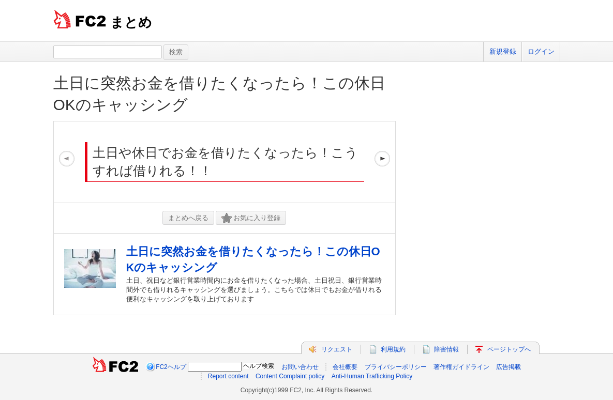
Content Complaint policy (290, 376)
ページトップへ (509, 349)
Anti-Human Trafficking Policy (372, 376)
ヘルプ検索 (258, 366)
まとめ (131, 22)
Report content (228, 376)
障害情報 (446, 349)
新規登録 (502, 51)
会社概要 (345, 367)
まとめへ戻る (188, 218)
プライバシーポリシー (396, 367)
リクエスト (336, 349)
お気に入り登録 (250, 218)
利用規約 (393, 349)
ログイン (541, 51)
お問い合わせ (300, 367)
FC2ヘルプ (171, 367)
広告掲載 (508, 367)
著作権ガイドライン (461, 367)
